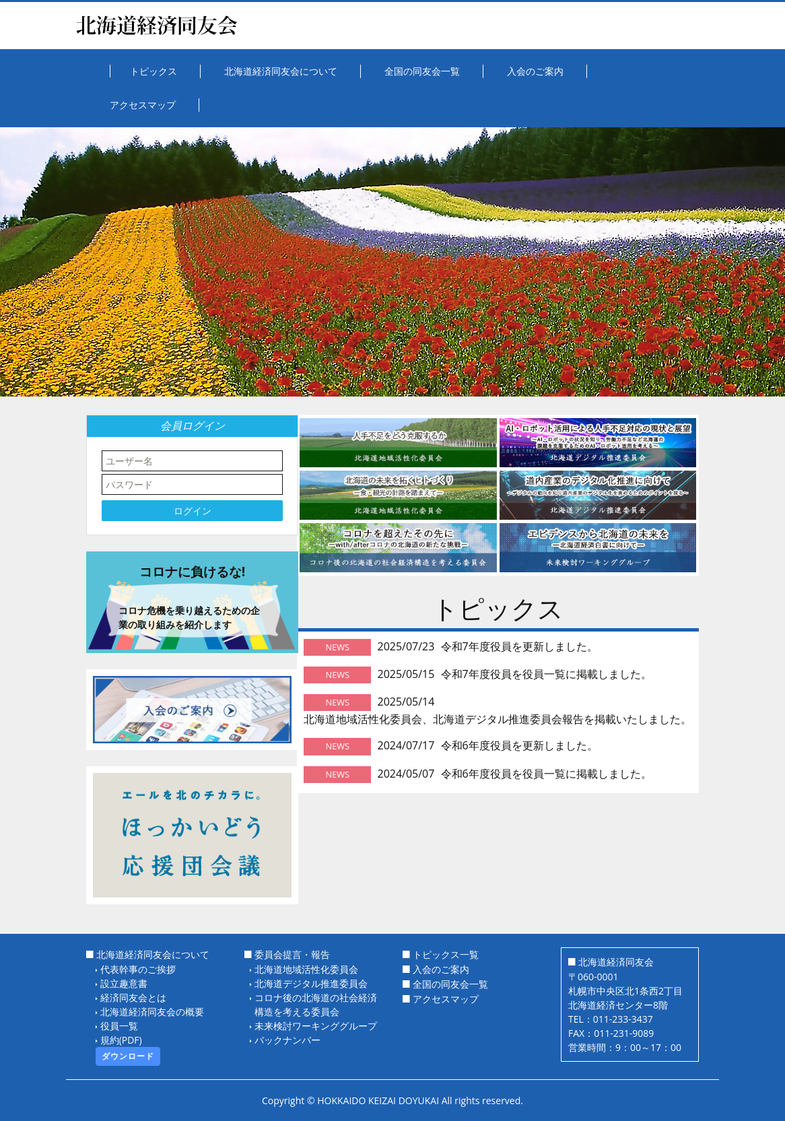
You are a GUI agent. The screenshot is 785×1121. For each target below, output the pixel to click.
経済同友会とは (133, 997)
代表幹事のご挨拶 (138, 969)
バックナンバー (287, 1039)
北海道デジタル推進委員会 (311, 983)
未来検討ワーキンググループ (315, 1025)
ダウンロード (128, 1056)
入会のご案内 (441, 969)
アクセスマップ (446, 998)
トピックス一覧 (446, 954)
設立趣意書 (123, 983)
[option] (392, 262)
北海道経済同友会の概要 (152, 1011)
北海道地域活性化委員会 (306, 969)
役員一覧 (119, 1025)
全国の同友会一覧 (450, 984)
